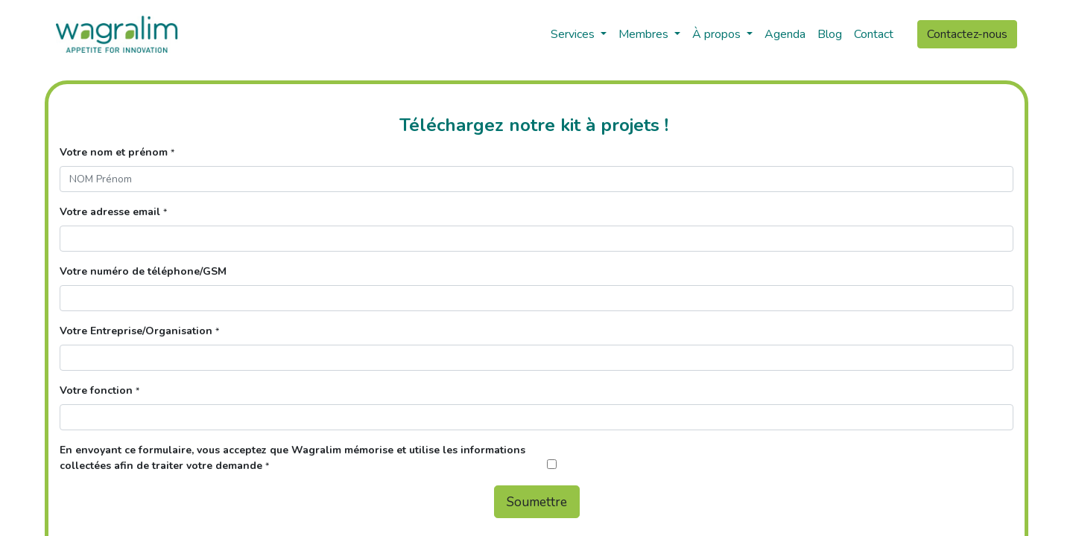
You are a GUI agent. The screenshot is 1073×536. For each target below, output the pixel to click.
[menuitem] (785, 34)
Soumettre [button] (537, 502)
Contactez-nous (967, 34)
